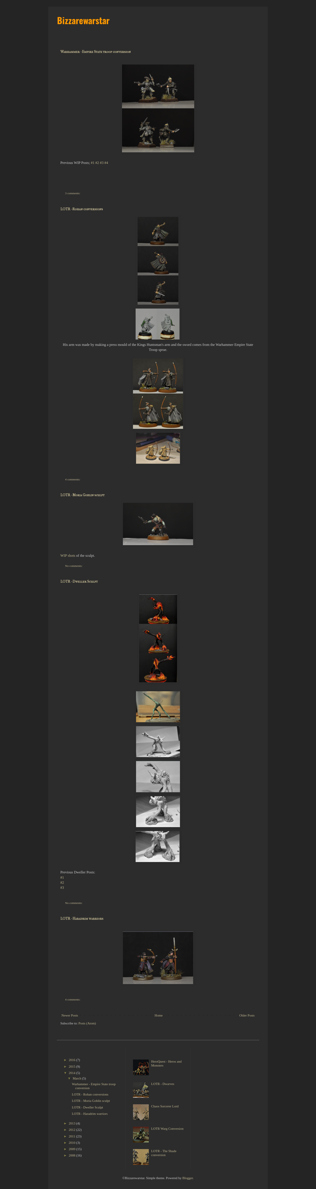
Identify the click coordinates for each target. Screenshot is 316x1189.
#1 (93, 163)
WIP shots (67, 555)
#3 (102, 163)
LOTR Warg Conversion (167, 1128)
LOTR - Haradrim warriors (81, 918)
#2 (97, 163)
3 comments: (73, 193)
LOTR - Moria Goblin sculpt (82, 495)
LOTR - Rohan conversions (81, 209)
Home (159, 1015)
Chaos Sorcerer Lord (165, 1106)
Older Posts (247, 1015)
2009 (72, 1149)
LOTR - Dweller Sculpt (79, 581)
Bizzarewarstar (83, 20)
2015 (72, 1066)
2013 (72, 1123)
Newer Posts (69, 1015)
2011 (72, 1136)
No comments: (74, 566)
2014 (72, 1073)
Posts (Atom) (87, 1023)
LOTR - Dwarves (162, 1084)
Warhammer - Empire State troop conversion (95, 52)
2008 (72, 1155)
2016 (72, 1060)
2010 (72, 1142)
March (77, 1078)
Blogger (187, 1178)
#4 (106, 163)
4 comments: (73, 479)
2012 (72, 1130)
